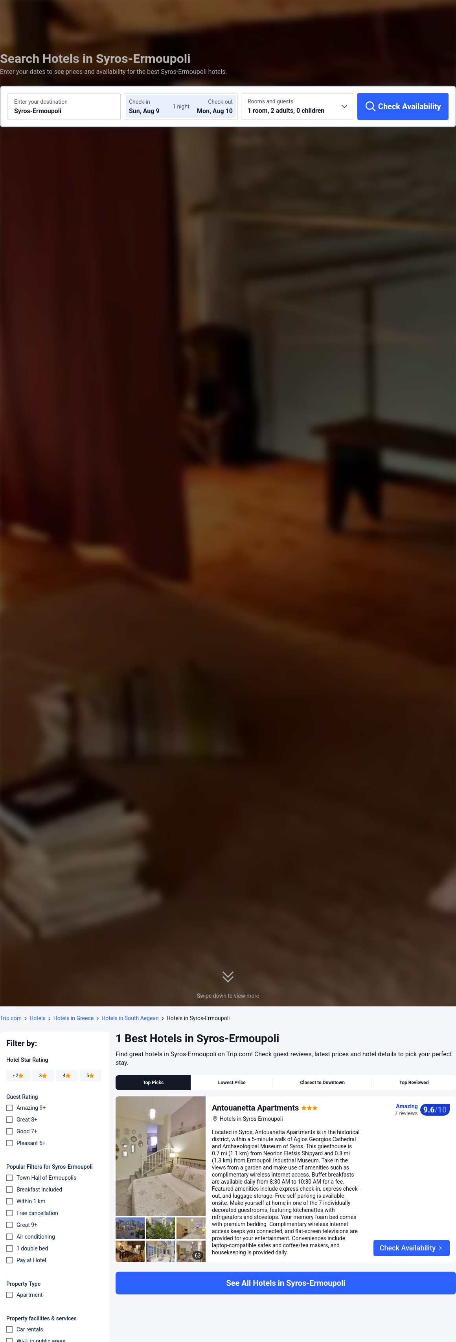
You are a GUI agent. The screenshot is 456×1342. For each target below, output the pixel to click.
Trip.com (11, 1018)
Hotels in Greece (73, 1018)
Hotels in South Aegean (130, 1018)
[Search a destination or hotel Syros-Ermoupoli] (64, 106)
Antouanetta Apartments (255, 1108)
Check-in (139, 102)
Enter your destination (41, 102)
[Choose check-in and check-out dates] (152, 106)
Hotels (37, 1018)
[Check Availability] (403, 106)
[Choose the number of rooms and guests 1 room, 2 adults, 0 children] (297, 106)
